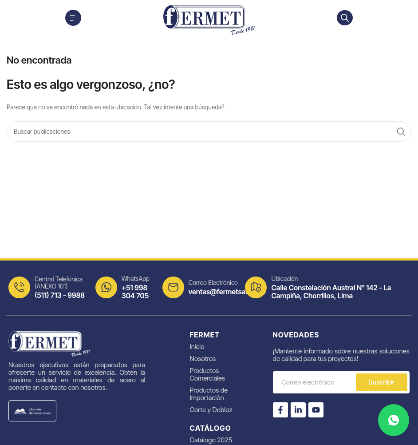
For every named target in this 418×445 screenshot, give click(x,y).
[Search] (209, 131)
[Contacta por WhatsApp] (393, 420)
